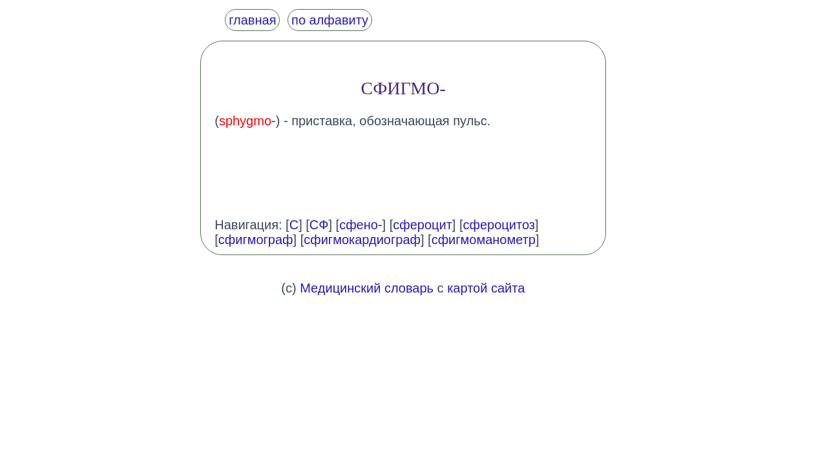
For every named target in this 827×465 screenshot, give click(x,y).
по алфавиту (329, 20)
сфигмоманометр (484, 239)
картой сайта (486, 288)
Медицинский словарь (367, 288)
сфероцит (422, 225)
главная (252, 20)
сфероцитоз (499, 225)
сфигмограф (255, 239)
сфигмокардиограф (362, 239)
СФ (319, 225)
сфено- (360, 225)
